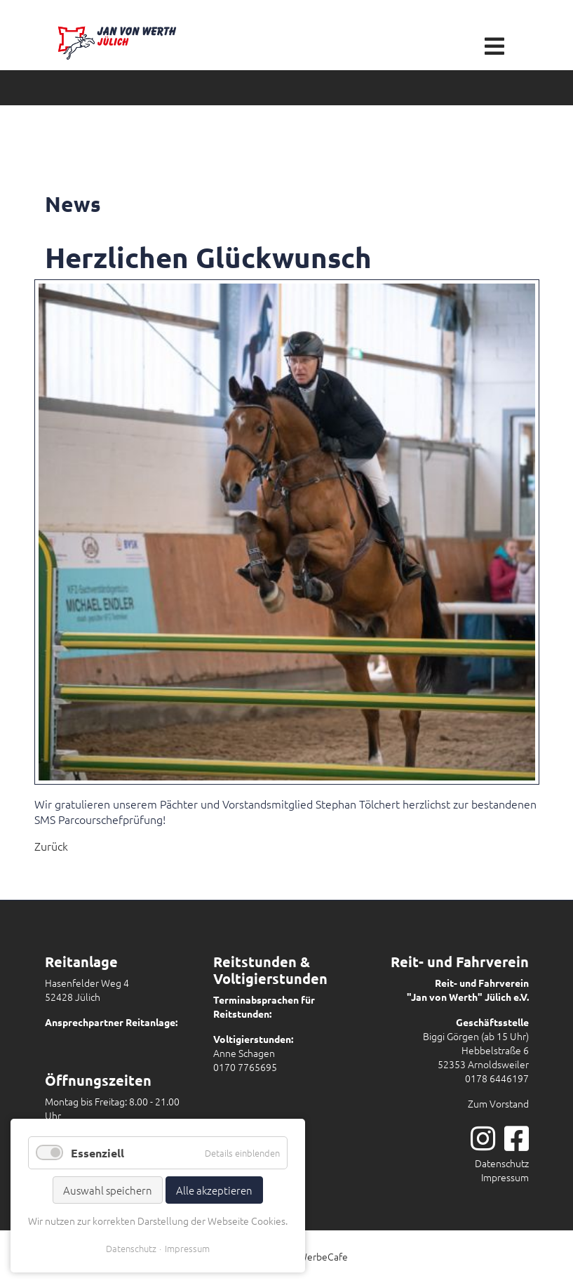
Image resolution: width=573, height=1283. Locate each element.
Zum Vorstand (498, 1103)
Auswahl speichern (107, 1190)
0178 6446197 (497, 1078)
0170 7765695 (245, 1067)
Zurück (51, 845)
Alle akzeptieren (214, 1190)
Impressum (505, 1177)
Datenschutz (502, 1163)
